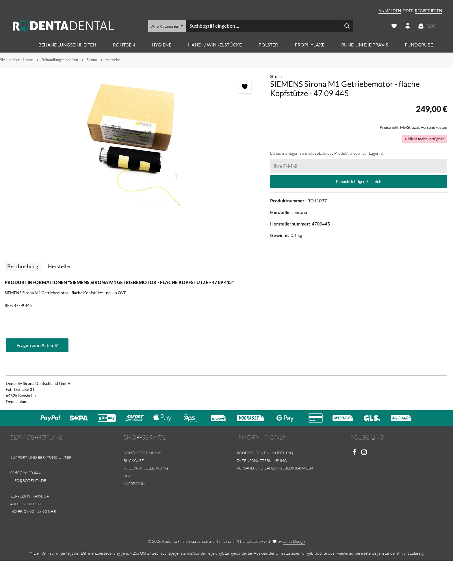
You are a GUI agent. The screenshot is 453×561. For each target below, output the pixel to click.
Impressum (135, 484)
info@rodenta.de (28, 480)
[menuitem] (170, 453)
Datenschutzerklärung (262, 461)
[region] (132, 145)
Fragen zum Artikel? (37, 345)
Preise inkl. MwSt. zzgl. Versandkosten (413, 127)
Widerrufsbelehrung (146, 468)
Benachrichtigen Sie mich (358, 181)
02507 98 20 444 (25, 473)
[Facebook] (355, 454)
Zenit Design (294, 541)
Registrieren (428, 10)
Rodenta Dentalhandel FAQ (265, 453)
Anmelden (389, 10)
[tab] (23, 266)
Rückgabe (134, 461)
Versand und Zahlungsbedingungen (275, 468)
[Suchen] (347, 26)
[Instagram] (364, 454)
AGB (127, 476)
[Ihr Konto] (407, 26)
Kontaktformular (142, 453)
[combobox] (263, 26)
